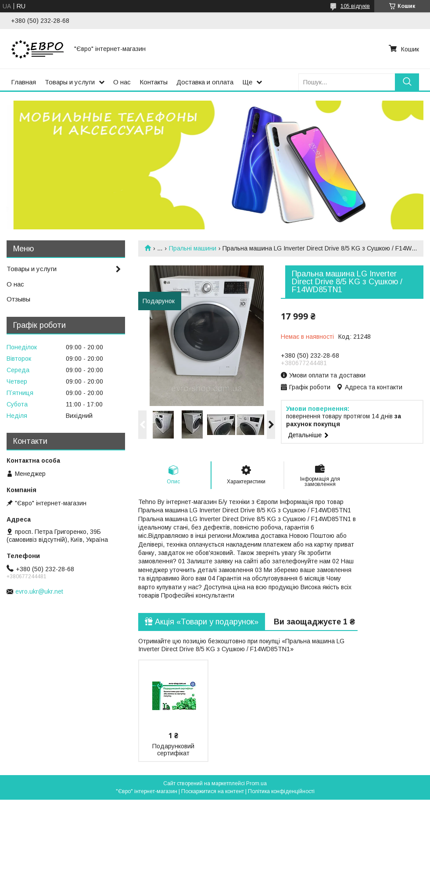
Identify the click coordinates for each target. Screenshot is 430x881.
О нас (122, 82)
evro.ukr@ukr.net (39, 591)
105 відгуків (355, 6)
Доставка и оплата (204, 82)
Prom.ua (256, 783)
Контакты (154, 82)
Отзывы (18, 299)
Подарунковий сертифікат (173, 750)
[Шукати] (407, 82)
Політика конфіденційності (281, 791)
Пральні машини (192, 248)
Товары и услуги (70, 82)
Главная (23, 82)
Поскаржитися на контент (212, 791)
